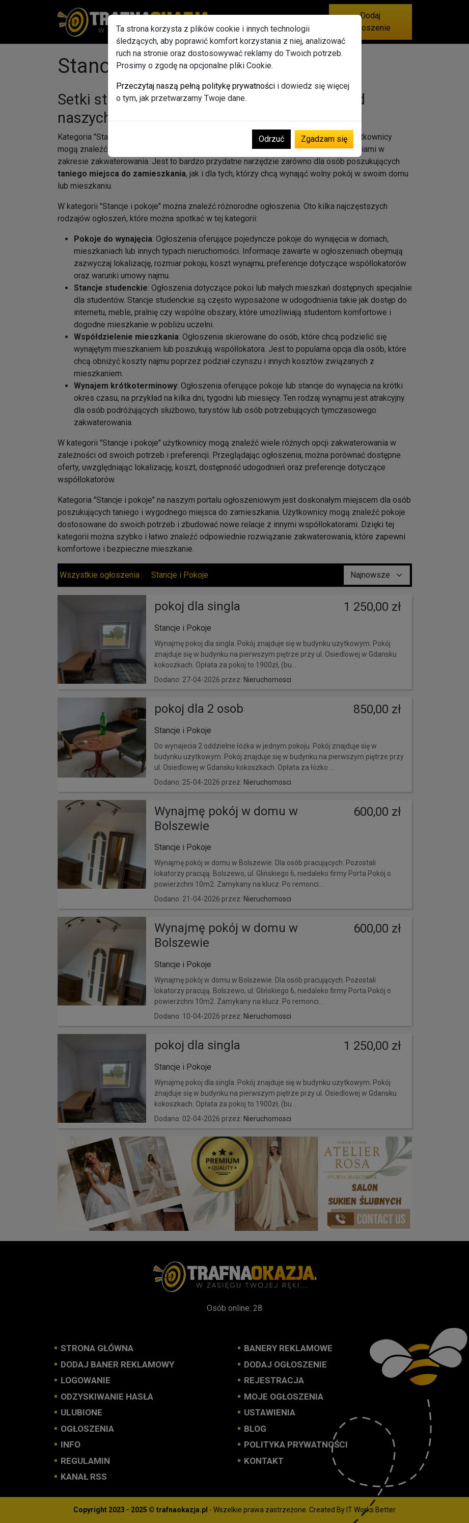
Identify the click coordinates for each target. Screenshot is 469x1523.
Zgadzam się (324, 139)
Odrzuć (271, 139)
